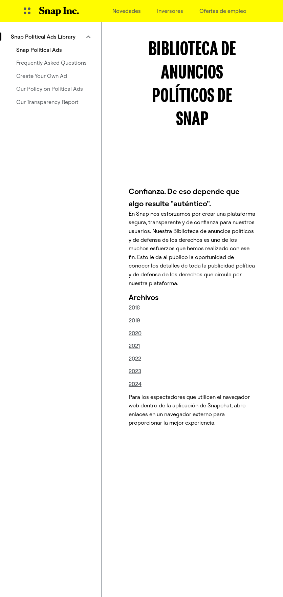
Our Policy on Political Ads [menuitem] (49, 88)
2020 (135, 333)
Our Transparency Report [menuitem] (47, 102)
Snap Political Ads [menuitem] (39, 49)
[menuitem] (50, 37)
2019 (134, 320)
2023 (135, 371)
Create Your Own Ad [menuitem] (41, 75)
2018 (134, 307)
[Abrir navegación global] (27, 11)
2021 (134, 345)
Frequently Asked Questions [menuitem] (51, 62)
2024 (135, 384)
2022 (135, 358)
